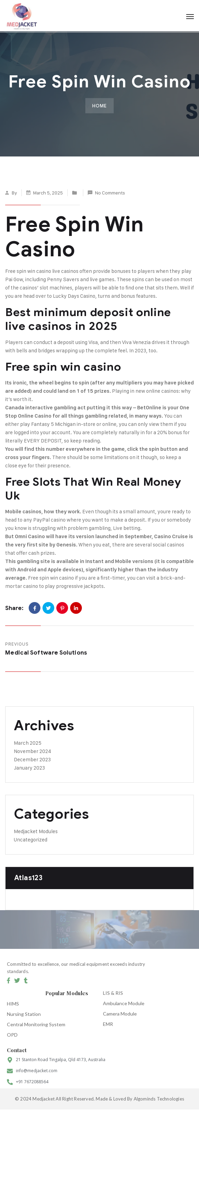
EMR (108, 1024)
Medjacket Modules (36, 831)
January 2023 (29, 767)
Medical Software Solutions (46, 652)
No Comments (110, 193)
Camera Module (120, 1014)
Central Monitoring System (36, 1024)
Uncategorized (30, 839)
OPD (12, 1035)
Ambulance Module (123, 1003)
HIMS (13, 1004)
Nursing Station (24, 1014)
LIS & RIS (113, 993)
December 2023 (32, 759)
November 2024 (32, 751)
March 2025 (27, 743)
